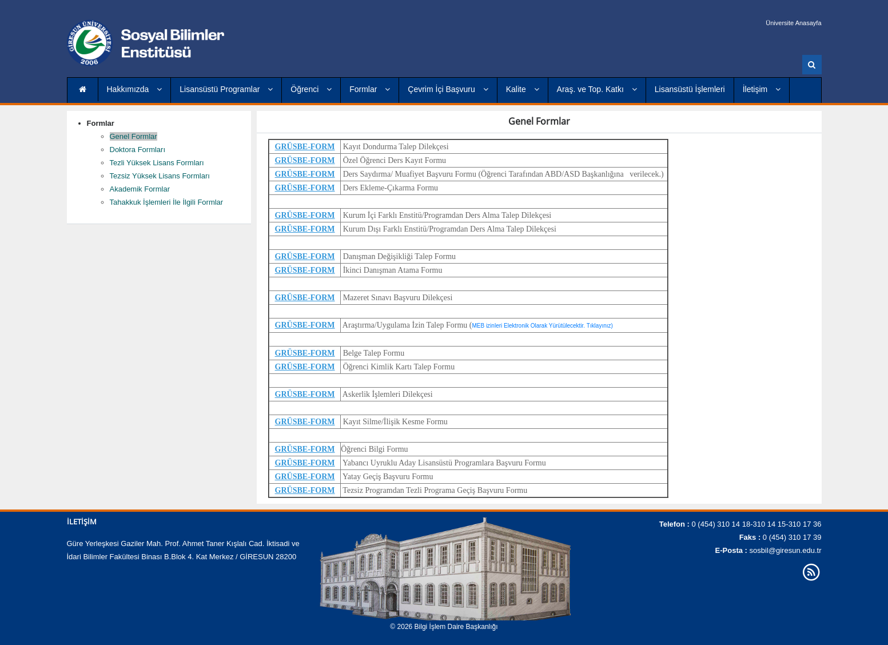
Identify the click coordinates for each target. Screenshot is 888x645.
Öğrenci (311, 89)
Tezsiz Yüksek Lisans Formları (160, 176)
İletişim (762, 89)
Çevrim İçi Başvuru (448, 89)
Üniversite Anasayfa (793, 22)
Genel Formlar (133, 136)
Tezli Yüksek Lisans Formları (157, 162)
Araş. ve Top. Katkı (597, 89)
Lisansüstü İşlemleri (690, 89)
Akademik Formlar (140, 189)
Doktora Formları (138, 149)
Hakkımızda (134, 89)
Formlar (369, 89)
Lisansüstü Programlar (226, 89)
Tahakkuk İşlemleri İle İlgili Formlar (167, 202)
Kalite (522, 89)
